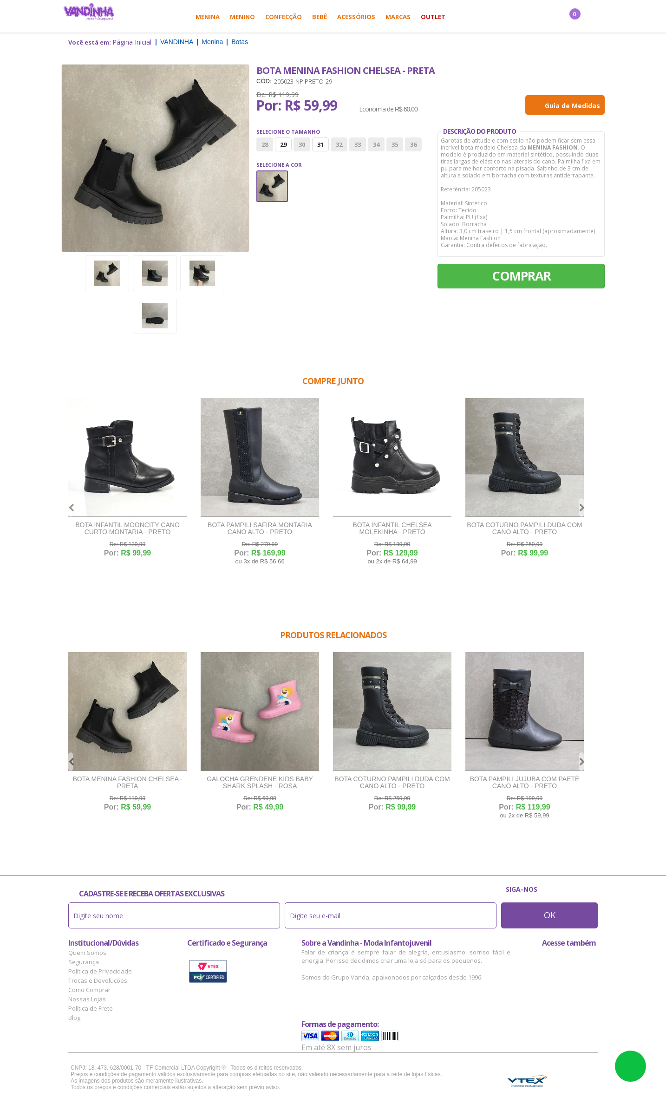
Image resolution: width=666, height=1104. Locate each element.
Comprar (521, 275)
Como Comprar (89, 990)
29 (283, 144)
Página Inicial (131, 42)
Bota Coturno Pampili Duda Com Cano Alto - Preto (524, 529)
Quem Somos (87, 952)
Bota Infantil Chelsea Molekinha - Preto (392, 529)
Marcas (398, 17)
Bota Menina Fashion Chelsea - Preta (127, 783)
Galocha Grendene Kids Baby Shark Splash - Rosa (260, 783)
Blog (74, 1017)
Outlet (433, 17)
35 (395, 144)
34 (376, 144)
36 (413, 144)
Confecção (283, 17)
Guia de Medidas (572, 105)
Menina (208, 17)
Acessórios (356, 17)
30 (302, 144)
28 (264, 144)
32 (339, 144)
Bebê (319, 17)
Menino (242, 17)
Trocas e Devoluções (97, 980)
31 (320, 144)
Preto (272, 186)
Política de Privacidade (100, 971)
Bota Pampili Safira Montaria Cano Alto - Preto (260, 529)
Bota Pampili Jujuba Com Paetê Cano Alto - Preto (525, 783)
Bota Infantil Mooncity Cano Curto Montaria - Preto (127, 529)
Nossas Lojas (87, 999)
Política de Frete (90, 1008)
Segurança (83, 962)
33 (357, 144)
